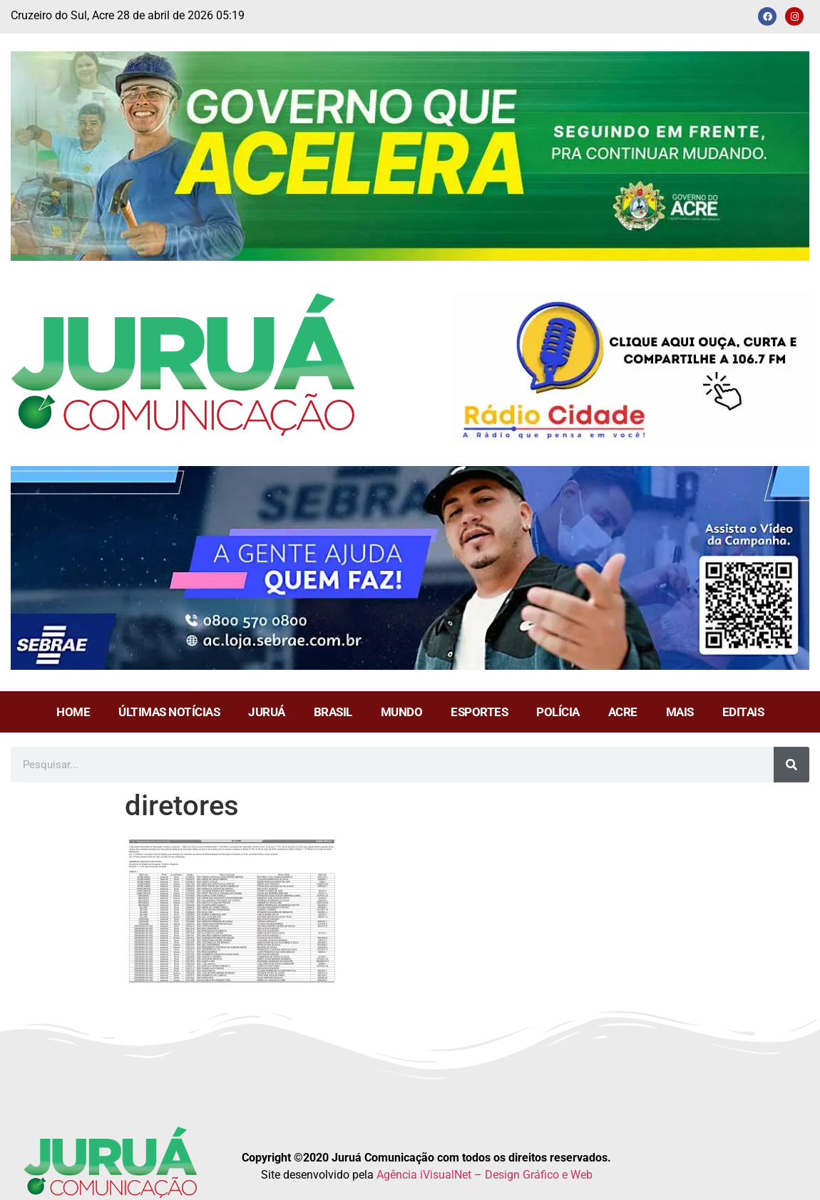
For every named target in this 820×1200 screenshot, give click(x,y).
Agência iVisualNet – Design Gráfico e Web (484, 1174)
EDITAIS (743, 712)
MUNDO (402, 712)
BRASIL (333, 712)
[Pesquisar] (791, 764)
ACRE (622, 712)
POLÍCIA (558, 712)
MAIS (680, 712)
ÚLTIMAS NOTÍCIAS (169, 712)
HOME (73, 712)
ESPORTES (479, 712)
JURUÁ (266, 712)
